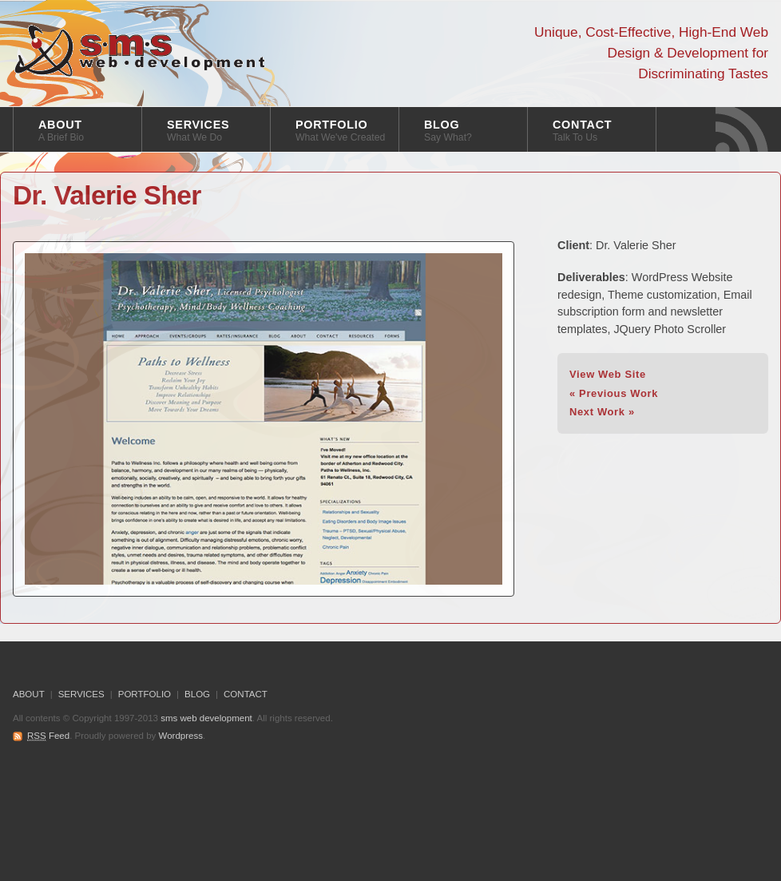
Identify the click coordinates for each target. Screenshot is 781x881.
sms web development (140, 50)
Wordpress (181, 735)
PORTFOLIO (340, 130)
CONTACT (582, 130)
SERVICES (198, 130)
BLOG (448, 130)
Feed (48, 736)
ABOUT (61, 130)
